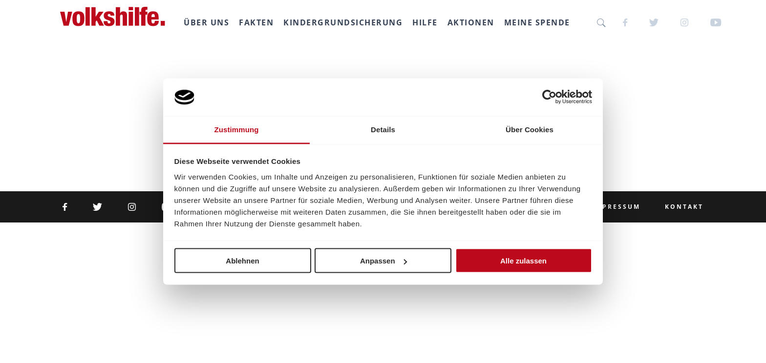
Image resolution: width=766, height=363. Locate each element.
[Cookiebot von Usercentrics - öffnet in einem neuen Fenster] (549, 97)
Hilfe (427, 22)
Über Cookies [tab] (529, 129)
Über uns (209, 22)
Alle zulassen (523, 261)
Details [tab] (383, 129)
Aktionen (473, 22)
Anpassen (383, 261)
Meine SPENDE (540, 22)
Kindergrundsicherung (345, 22)
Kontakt (684, 207)
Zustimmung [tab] (236, 129)
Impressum (616, 207)
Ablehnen (242, 261)
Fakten (258, 22)
